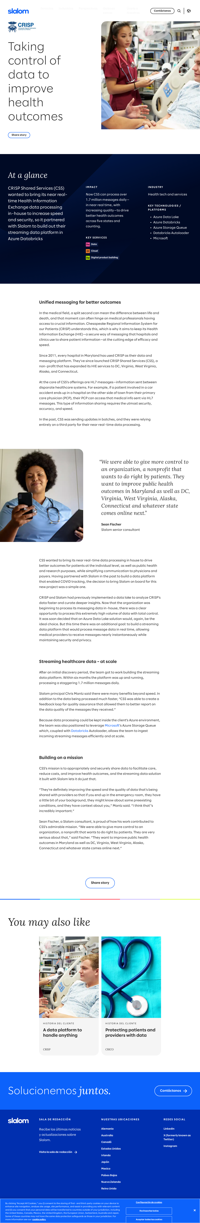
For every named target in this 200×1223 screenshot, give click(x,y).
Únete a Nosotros (133, 10)
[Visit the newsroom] (58, 1152)
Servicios (46, 8)
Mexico (105, 1168)
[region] (100, 1211)
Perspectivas (88, 8)
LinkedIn (169, 1129)
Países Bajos (109, 1175)
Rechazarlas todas (149, 1211)
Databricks (79, 731)
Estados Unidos (111, 1149)
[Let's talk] (162, 11)
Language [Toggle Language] (188, 11)
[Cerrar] (194, 1210)
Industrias (66, 8)
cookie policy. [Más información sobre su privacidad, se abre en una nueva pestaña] (39, 1220)
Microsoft (112, 725)
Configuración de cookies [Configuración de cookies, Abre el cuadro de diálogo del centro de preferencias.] (149, 1203)
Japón (105, 1162)
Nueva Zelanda (111, 1182)
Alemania (107, 1129)
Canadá (106, 1142)
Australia (107, 1135)
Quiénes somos (109, 10)
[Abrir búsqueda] (179, 11)
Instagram (170, 1146)
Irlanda (106, 1155)
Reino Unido (108, 1188)
